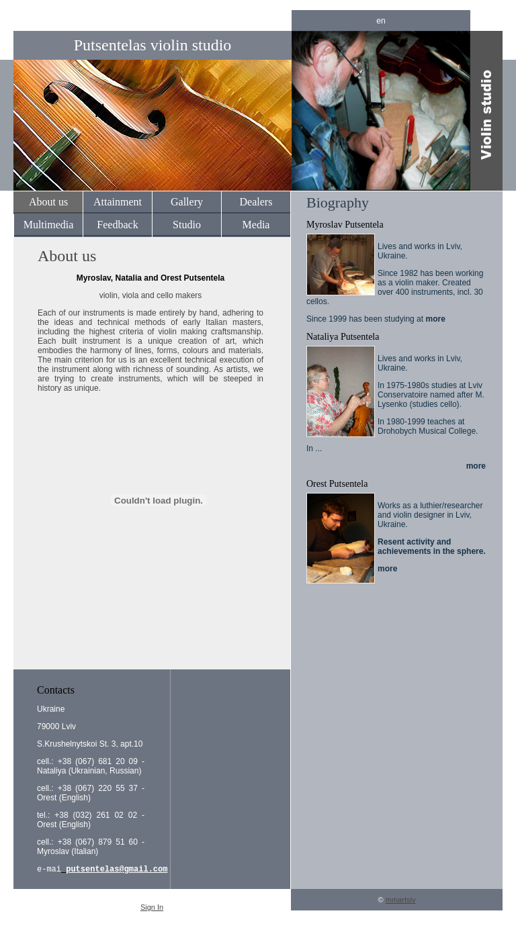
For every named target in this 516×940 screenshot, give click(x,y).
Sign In (151, 908)
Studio (187, 224)
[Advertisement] (150, 630)
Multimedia (49, 224)
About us (48, 201)
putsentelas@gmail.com (116, 870)
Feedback (117, 224)
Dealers (256, 201)
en (380, 21)
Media (256, 224)
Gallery (187, 201)
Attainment (117, 201)
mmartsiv (401, 901)
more (435, 319)
